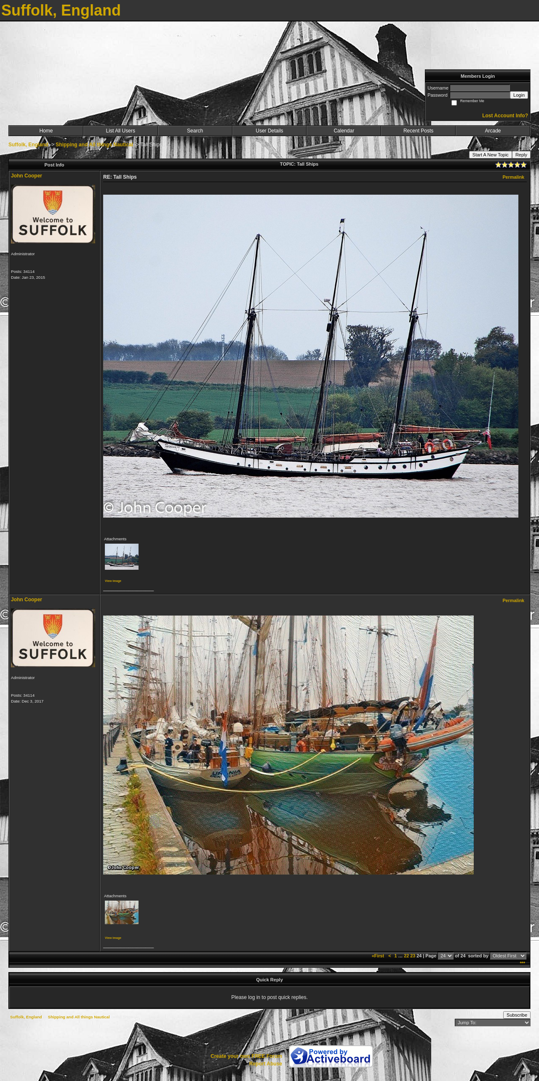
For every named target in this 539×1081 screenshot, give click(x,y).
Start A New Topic (490, 154)
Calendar (344, 131)
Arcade (493, 131)
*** (522, 963)
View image (113, 581)
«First (378, 955)
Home (46, 131)
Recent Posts (418, 131)
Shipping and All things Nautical (94, 145)
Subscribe (517, 1015)
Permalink (513, 177)
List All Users (120, 131)
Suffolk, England (28, 145)
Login (519, 95)
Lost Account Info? (505, 116)
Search (195, 131)
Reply (521, 154)
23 (412, 955)
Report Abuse (265, 1064)
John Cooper (26, 176)
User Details (269, 131)
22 (406, 955)
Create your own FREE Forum (246, 1056)
